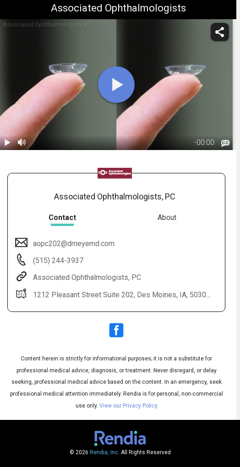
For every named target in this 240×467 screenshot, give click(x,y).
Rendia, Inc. (105, 452)
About (167, 217)
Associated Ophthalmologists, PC (86, 277)
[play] (116, 84)
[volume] (22, 142)
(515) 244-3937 (57, 260)
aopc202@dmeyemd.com (73, 243)
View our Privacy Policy (128, 406)
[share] (220, 32)
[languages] (225, 143)
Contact (62, 217)
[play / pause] (7, 142)
